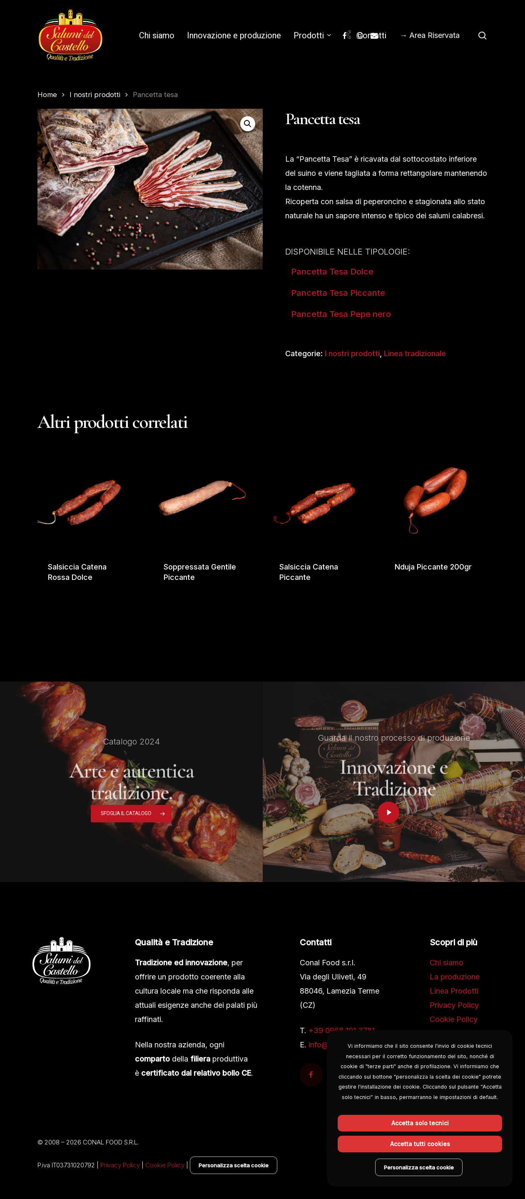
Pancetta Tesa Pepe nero (341, 314)
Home (47, 94)
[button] (247, 123)
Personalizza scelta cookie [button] (234, 1165)
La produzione (455, 976)
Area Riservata (434, 35)
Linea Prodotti (454, 991)
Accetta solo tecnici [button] (420, 1123)
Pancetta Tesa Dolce (332, 272)
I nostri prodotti (95, 94)
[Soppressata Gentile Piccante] (204, 499)
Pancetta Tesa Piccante (338, 293)
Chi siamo (446, 962)
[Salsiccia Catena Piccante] (320, 499)
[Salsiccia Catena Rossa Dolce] (89, 499)
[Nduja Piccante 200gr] (436, 499)
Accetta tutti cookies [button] (420, 1143)
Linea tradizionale (415, 353)
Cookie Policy (454, 1019)
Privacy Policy (454, 1005)
